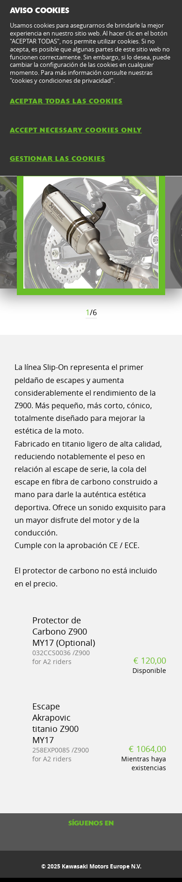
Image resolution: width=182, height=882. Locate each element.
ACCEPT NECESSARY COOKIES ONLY (76, 130)
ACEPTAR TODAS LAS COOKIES (66, 101)
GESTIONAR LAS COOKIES (57, 158)
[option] (91, 232)
